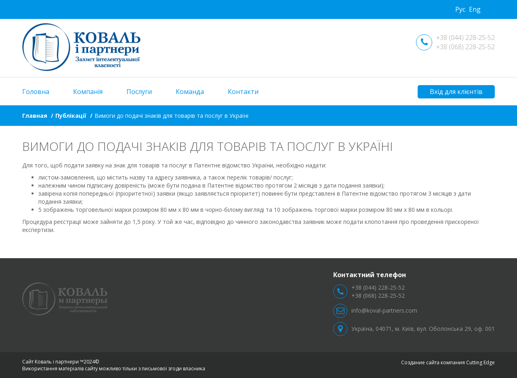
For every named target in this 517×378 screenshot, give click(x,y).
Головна (35, 91)
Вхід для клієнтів (456, 91)
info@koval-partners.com (384, 310)
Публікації (70, 115)
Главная (34, 115)
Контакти (243, 91)
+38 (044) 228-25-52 (465, 37)
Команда (190, 91)
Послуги (139, 91)
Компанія (88, 91)
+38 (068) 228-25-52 (465, 46)
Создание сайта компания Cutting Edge (448, 362)
